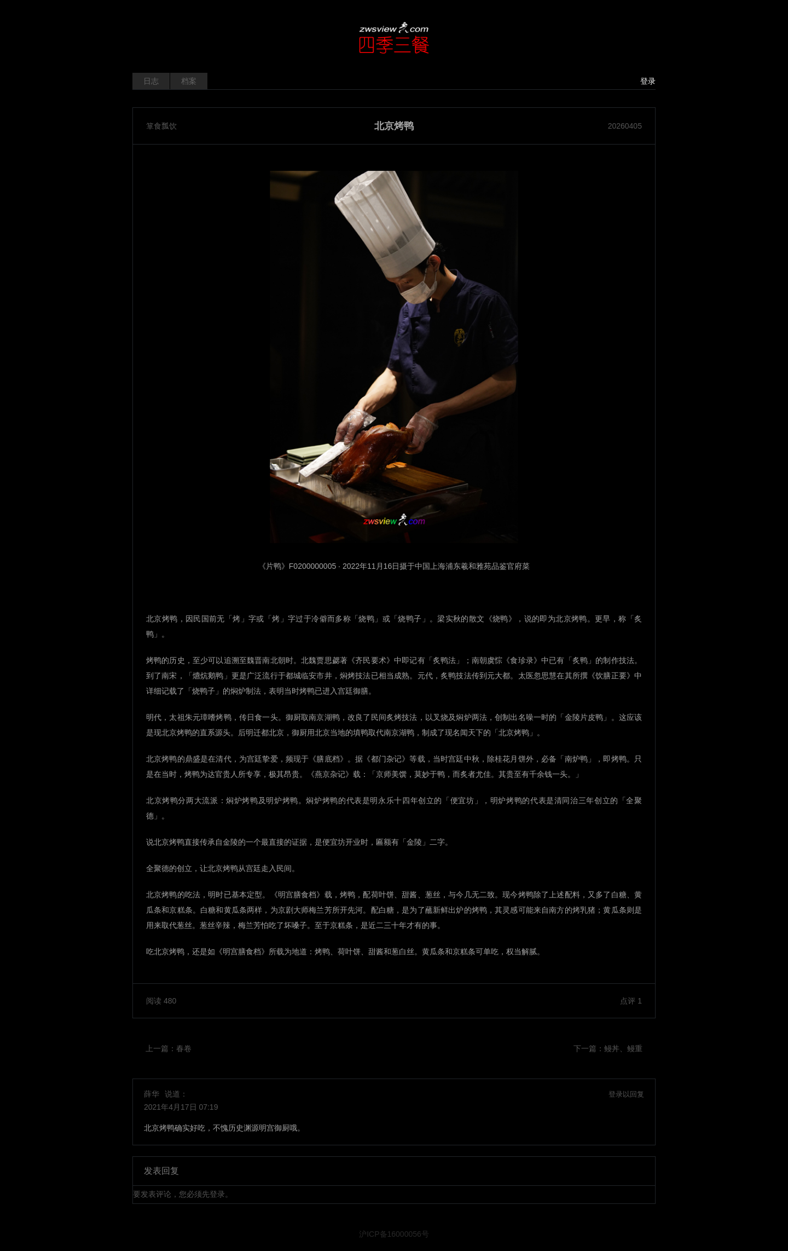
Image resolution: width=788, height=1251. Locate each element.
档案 (188, 81)
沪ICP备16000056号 (394, 1234)
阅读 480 (161, 1001)
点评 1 (631, 1001)
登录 (648, 81)
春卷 (184, 1048)
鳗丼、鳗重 (623, 1048)
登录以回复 (626, 1094)
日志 (151, 81)
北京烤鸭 (394, 126)
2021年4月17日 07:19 (181, 1107)
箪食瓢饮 (161, 126)
